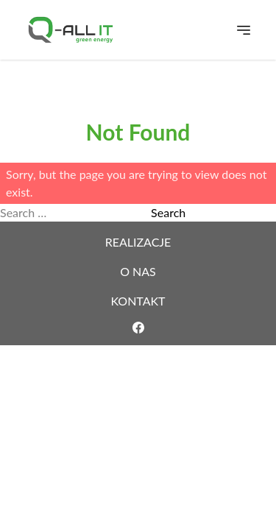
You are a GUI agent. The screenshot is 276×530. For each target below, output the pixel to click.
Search (168, 212)
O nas (138, 271)
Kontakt (137, 301)
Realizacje (138, 242)
